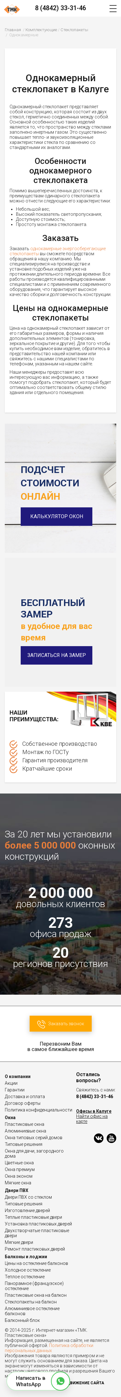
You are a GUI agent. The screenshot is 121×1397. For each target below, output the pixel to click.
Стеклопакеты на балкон (31, 1301)
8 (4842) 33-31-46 (60, 8)
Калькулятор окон (56, 516)
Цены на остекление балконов (36, 1263)
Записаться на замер (56, 655)
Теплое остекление (25, 1276)
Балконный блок (22, 1320)
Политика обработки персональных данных (49, 1348)
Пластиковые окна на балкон (36, 1295)
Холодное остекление (28, 1270)
